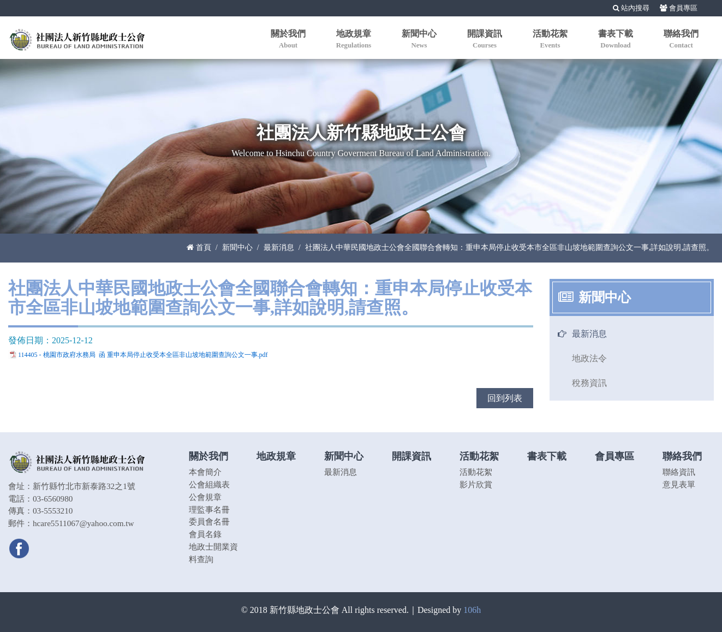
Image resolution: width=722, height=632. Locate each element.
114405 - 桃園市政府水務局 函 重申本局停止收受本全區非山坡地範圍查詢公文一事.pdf (143, 355)
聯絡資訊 (679, 471)
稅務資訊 (589, 382)
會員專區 (678, 8)
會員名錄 (205, 534)
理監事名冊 (209, 509)
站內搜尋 (631, 8)
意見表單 (679, 484)
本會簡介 (205, 471)
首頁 (199, 247)
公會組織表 (209, 484)
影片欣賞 (476, 484)
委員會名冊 (209, 521)
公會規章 (205, 497)
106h (472, 610)
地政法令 (589, 358)
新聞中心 (237, 247)
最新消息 (279, 247)
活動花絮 (476, 471)
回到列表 (504, 398)
